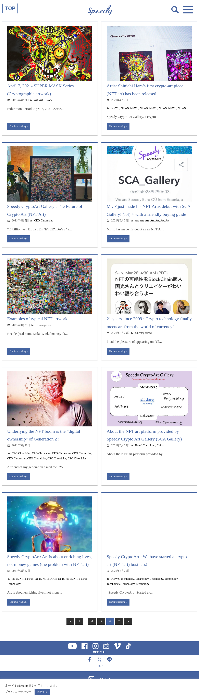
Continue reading (20, 127)
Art (36, 100)
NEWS (115, 108)
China (160, 449)
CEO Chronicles (43, 221)
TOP (10, 8)
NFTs (15, 584)
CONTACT (104, 678)
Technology (14, 589)
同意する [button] (42, 691)
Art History (45, 100)
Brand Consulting (145, 449)
